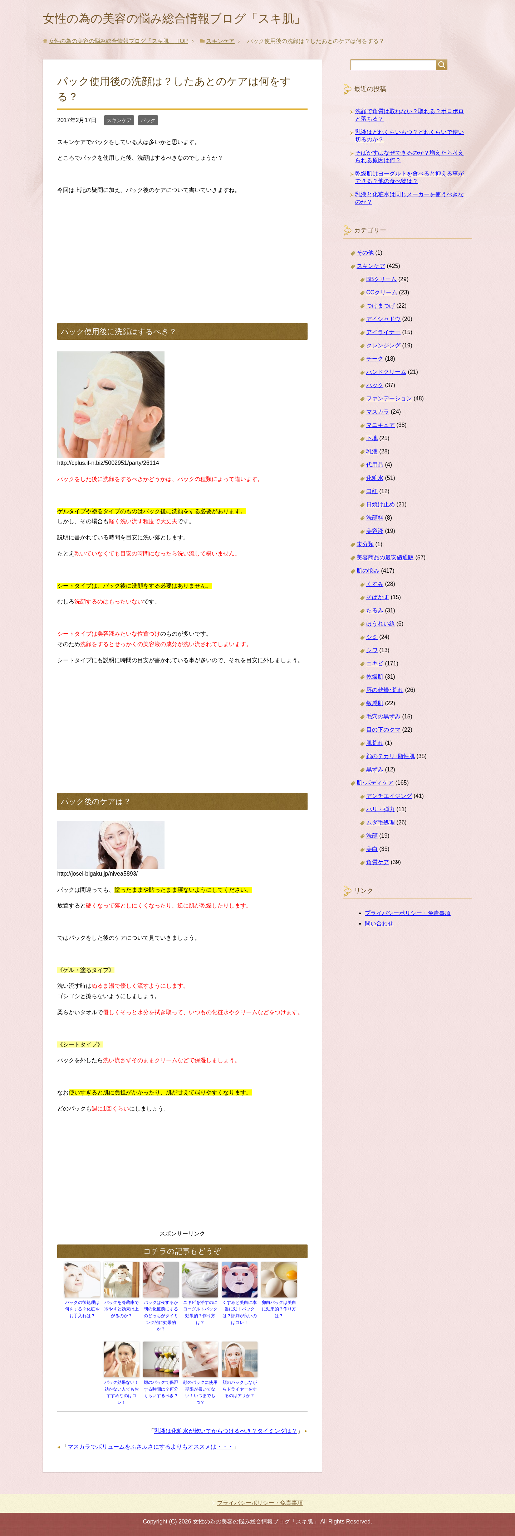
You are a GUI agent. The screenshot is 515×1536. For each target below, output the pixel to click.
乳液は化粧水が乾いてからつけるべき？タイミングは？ (225, 1430)
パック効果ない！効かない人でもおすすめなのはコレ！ (121, 1392)
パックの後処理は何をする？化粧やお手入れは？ (82, 1310)
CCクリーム (381, 294)
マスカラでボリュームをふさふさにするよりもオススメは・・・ (151, 1446)
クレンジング (383, 347)
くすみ (374, 585)
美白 (372, 850)
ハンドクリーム (386, 373)
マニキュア (380, 426)
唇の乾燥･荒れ (384, 691)
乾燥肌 (374, 678)
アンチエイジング (389, 797)
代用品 (374, 466)
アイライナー (383, 334)
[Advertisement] (182, 253)
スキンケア (119, 122)
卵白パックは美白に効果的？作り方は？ (279, 1310)
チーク (374, 360)
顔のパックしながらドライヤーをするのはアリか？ (239, 1389)
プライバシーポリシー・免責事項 (408, 914)
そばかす (377, 599)
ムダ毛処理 (380, 824)
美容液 (374, 532)
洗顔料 (374, 519)
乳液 (372, 453)
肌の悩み (368, 572)
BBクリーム (381, 281)
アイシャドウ (383, 320)
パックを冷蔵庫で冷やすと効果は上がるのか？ (121, 1310)
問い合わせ (379, 925)
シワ (372, 652)
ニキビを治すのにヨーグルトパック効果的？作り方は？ (200, 1313)
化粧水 (374, 479)
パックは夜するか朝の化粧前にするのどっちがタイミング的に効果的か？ (161, 1316)
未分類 (365, 546)
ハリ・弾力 (380, 811)
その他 (365, 254)
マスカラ (377, 413)
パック (148, 122)
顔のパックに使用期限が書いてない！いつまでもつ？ (200, 1392)
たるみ (374, 612)
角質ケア (377, 864)
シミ (372, 638)
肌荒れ (374, 744)
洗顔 (372, 837)
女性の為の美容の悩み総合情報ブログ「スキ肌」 (186, 19)
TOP (118, 42)
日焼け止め (380, 506)
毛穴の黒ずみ (383, 718)
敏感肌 (374, 705)
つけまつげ (380, 307)
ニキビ (374, 665)
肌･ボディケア (375, 784)
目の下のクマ (383, 731)
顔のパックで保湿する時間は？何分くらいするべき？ (161, 1389)
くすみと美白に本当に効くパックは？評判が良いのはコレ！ (239, 1313)
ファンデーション (389, 400)
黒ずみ (374, 771)
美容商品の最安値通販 (385, 559)
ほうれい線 (380, 625)
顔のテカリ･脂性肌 (390, 758)
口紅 (372, 493)
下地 (372, 440)
